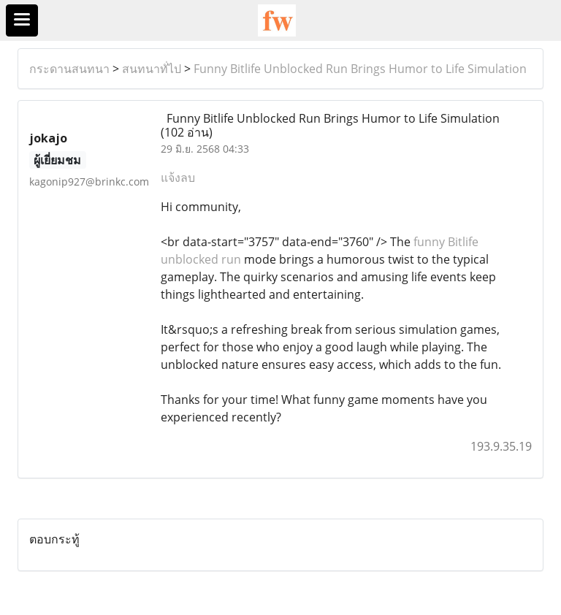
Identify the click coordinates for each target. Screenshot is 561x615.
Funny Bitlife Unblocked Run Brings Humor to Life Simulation (360, 69)
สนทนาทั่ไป (151, 69)
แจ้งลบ (178, 177)
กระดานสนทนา (69, 69)
